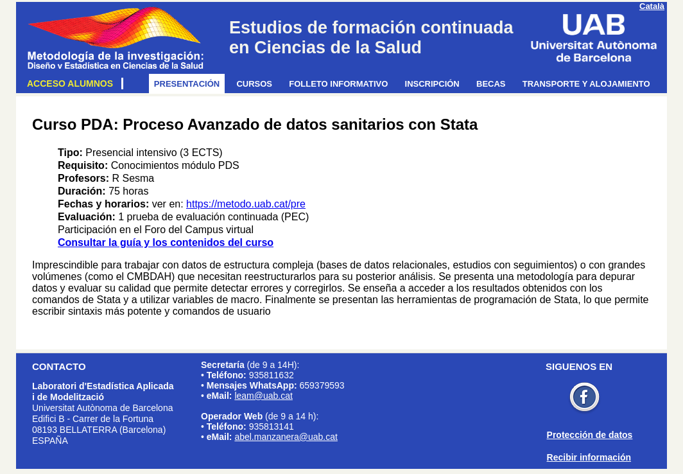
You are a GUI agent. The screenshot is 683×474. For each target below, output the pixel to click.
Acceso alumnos (72, 83)
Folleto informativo (340, 84)
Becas (493, 84)
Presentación (189, 84)
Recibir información (589, 457)
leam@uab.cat (263, 396)
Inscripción (434, 84)
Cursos (256, 84)
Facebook (584, 398)
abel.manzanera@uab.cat (286, 437)
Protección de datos (590, 435)
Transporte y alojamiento (589, 84)
